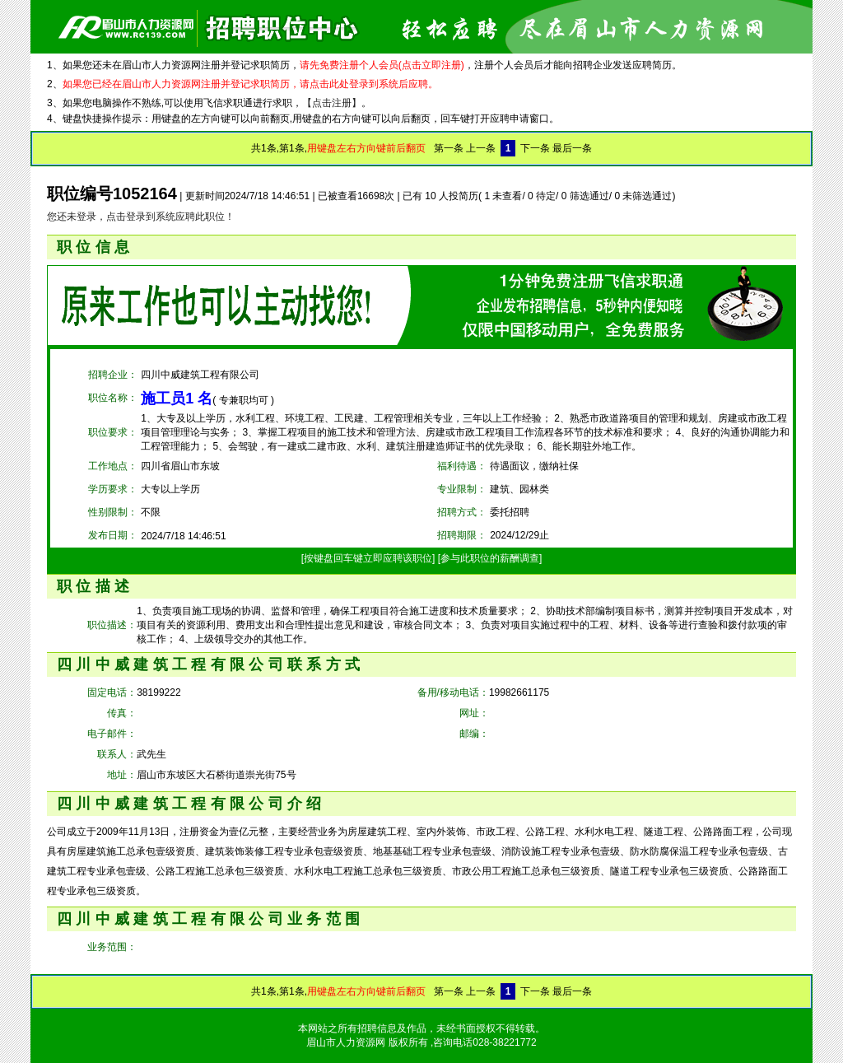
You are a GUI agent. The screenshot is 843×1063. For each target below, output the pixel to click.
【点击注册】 (331, 103)
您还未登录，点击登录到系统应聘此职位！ (141, 216)
